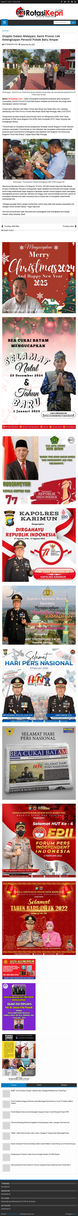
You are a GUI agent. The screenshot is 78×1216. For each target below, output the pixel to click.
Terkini (39, 1085)
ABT (75, 1214)
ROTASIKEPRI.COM (13, 1214)
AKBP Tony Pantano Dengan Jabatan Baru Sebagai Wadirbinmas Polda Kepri (38, 1091)
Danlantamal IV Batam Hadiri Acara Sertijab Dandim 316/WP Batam (35, 1154)
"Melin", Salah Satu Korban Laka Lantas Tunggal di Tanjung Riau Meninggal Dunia (40, 1133)
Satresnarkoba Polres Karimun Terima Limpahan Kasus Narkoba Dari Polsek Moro (41, 1165)
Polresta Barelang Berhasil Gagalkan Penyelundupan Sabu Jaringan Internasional (40, 1122)
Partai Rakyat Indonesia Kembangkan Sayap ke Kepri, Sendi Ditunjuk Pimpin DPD (40, 1112)
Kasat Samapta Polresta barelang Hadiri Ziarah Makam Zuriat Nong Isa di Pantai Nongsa (43, 1144)
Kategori (64, 1085)
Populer (13, 1085)
